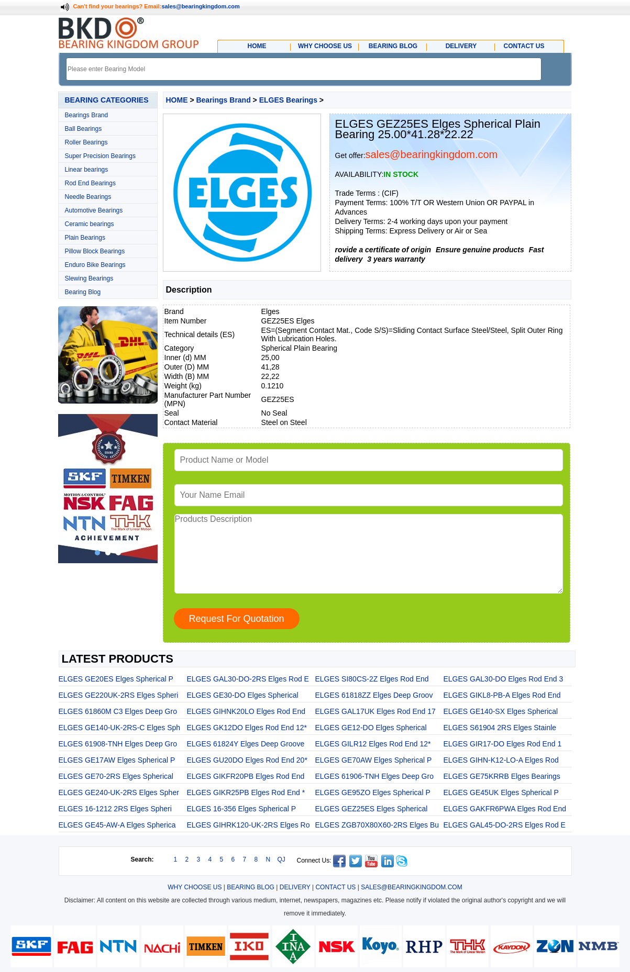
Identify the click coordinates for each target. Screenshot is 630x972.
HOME (177, 100)
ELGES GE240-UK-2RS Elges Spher (119, 792)
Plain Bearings (85, 237)
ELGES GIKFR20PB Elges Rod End (246, 776)
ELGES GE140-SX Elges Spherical (501, 711)
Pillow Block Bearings (95, 251)
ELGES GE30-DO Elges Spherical (243, 695)
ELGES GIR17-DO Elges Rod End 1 (503, 744)
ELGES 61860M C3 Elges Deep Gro (118, 711)
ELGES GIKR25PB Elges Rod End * (246, 792)
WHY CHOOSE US (195, 887)
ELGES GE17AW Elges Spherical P (117, 760)
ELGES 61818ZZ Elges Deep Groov (374, 695)
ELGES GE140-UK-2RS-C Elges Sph (120, 727)
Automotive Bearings (94, 210)
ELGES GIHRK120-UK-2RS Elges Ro (248, 825)
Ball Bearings (83, 128)
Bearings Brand (86, 115)
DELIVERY (295, 887)
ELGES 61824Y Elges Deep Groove (246, 744)
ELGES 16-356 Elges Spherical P (241, 809)
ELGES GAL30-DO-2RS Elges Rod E (248, 679)
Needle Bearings (88, 196)
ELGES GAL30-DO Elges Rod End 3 (503, 679)
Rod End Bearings (90, 183)
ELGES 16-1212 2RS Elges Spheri (115, 809)
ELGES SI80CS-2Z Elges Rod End (372, 679)
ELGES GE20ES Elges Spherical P (116, 679)
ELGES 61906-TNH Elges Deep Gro (374, 776)
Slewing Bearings (89, 278)
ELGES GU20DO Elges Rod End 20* (247, 760)
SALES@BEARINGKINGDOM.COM (411, 887)
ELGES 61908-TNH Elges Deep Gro (118, 744)
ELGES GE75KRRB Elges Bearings (502, 776)
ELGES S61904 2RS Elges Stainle (500, 727)
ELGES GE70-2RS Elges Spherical (116, 776)
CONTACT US (335, 887)
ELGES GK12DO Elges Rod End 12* (247, 727)
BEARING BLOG (250, 887)
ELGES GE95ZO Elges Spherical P (372, 792)
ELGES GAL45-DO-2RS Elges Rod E (505, 825)
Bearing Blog (83, 292)
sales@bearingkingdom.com (200, 6)
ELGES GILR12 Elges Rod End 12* (373, 744)
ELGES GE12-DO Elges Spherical (371, 727)
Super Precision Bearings (100, 156)
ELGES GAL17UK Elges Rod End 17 (375, 711)
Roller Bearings (86, 142)
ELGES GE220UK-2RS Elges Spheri (119, 695)
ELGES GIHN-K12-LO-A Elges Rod (501, 760)
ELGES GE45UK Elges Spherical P (501, 792)
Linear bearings (86, 169)
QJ (281, 859)
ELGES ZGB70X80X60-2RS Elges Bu (377, 825)
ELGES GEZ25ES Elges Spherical (371, 809)
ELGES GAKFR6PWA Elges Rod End (505, 809)
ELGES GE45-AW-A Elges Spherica (117, 825)
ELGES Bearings (288, 100)
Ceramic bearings (89, 224)
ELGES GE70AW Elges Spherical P (373, 760)
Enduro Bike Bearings (95, 265)
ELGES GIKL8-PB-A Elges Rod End (502, 695)
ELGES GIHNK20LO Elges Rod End (246, 711)
